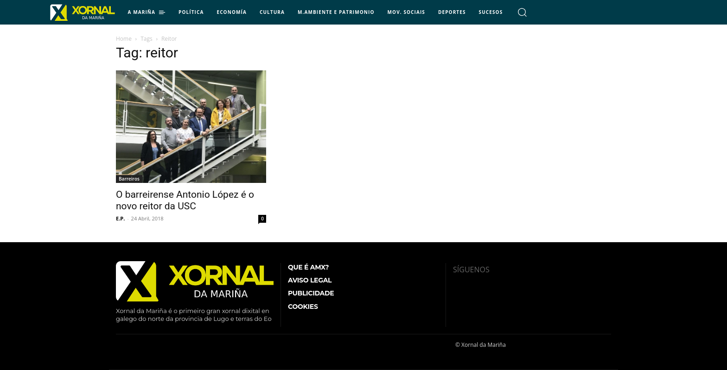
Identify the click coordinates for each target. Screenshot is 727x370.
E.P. (120, 218)
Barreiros (129, 179)
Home (124, 39)
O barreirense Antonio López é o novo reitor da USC (185, 200)
